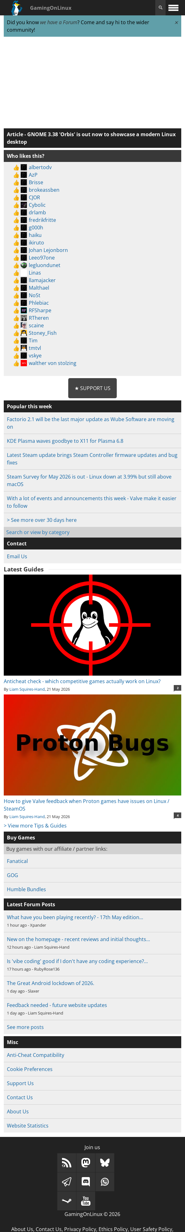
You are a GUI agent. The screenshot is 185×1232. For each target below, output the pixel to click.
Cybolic (37, 204)
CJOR (34, 197)
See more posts (25, 1027)
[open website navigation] (173, 7)
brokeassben (44, 189)
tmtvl (35, 348)
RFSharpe (40, 310)
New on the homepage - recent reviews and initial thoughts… (78, 939)
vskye (35, 355)
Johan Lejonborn (48, 250)
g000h (36, 227)
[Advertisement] (92, 83)
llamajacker (42, 280)
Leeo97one (42, 257)
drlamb (37, 212)
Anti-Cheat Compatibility (35, 1055)
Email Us (17, 556)
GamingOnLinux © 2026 (92, 1214)
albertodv (40, 167)
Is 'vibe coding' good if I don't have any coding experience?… (77, 961)
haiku (35, 235)
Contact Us (20, 1097)
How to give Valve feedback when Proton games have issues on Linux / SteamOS (92, 801)
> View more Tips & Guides (35, 825)
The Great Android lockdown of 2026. (50, 983)
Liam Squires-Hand (27, 689)
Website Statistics (28, 1125)
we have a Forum (58, 22)
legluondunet (44, 265)
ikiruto (36, 242)
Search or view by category (37, 532)
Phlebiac (39, 302)
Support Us (20, 1083)
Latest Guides (24, 569)
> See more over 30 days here (42, 520)
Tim (33, 340)
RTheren (39, 317)
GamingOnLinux (50, 7)
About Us (18, 1111)
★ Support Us (92, 388)
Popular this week (29, 406)
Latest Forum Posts (31, 904)
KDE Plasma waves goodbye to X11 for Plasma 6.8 (65, 440)
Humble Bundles (26, 889)
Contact (17, 543)
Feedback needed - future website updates (57, 1005)
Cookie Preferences (30, 1069)
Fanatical (17, 861)
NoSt (34, 295)
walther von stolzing (52, 363)
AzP (33, 174)
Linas (35, 272)
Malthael (39, 287)
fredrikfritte (42, 220)
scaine (36, 325)
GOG (12, 875)
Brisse (36, 182)
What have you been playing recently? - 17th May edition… (75, 917)
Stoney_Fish (43, 332)
